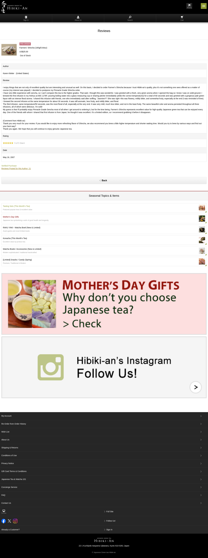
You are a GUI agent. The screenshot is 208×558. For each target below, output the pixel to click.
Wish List (5, 432)
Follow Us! (110, 521)
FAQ (3, 495)
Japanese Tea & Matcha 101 (13, 479)
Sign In (26, 18)
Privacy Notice (7, 463)
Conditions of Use (9, 455)
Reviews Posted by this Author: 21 (16, 168)
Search (130, 18)
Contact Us (6, 503)
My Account (6, 416)
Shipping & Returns (9, 448)
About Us (78, 18)
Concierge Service (9, 487)
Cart (182, 18)
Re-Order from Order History (13, 424)
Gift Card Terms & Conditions (14, 471)
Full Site (110, 511)
